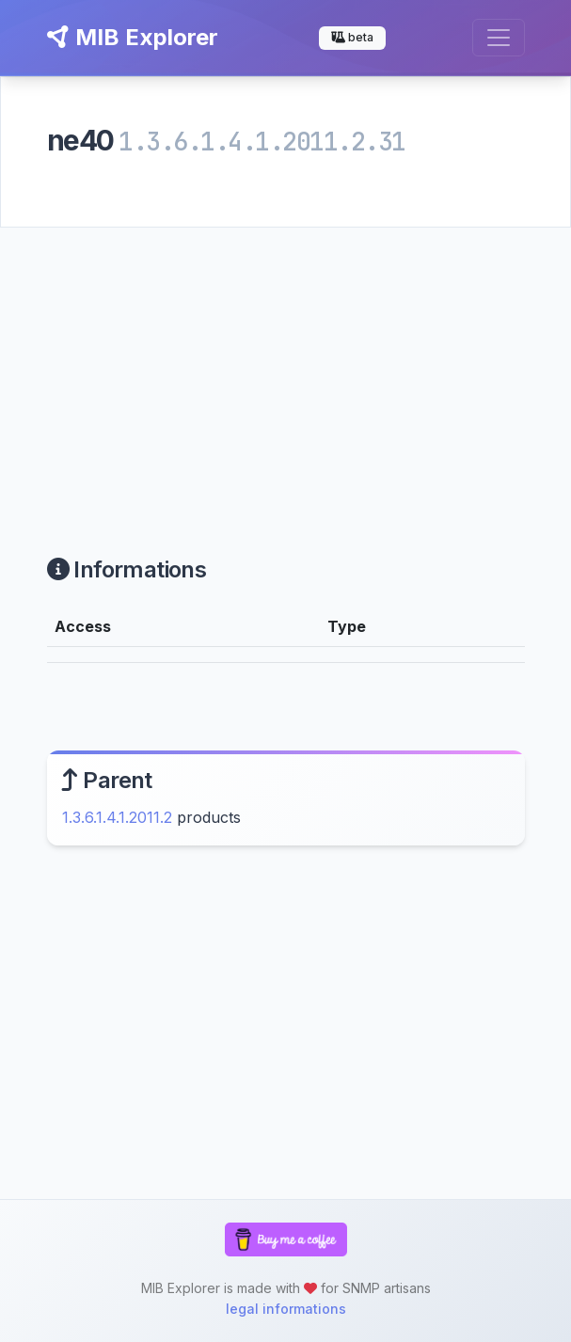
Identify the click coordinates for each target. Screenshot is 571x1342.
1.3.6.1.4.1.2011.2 (117, 817)
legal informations (286, 1309)
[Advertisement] (285, 368)
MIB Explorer (132, 37)
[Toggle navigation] (498, 37)
